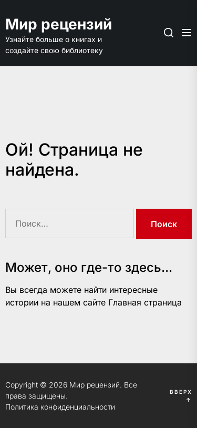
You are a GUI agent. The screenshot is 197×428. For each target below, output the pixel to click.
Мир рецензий (57, 24)
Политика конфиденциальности (60, 406)
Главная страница (145, 302)
